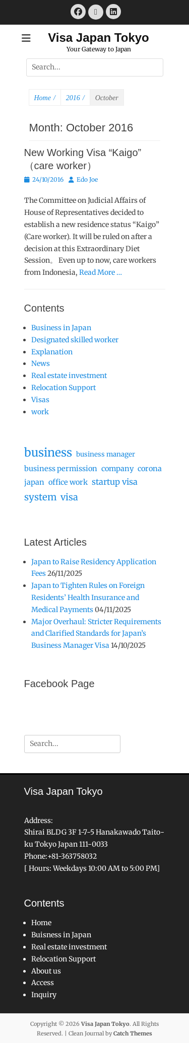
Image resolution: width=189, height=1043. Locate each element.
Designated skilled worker (74, 339)
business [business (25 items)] (48, 452)
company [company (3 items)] (117, 468)
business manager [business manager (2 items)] (105, 454)
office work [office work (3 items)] (68, 482)
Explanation (52, 351)
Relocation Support (63, 387)
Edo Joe (87, 179)
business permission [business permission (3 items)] (60, 468)
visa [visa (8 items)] (69, 497)
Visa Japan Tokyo (98, 37)
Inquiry (43, 994)
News (40, 363)
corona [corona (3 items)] (150, 468)
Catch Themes (132, 1033)
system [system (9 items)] (40, 497)
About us (46, 971)
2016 (75, 98)
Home (44, 98)
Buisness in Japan (61, 934)
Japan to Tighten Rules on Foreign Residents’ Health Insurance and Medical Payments (88, 597)
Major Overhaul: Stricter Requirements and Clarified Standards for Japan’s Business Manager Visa (96, 633)
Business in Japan (61, 327)
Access (42, 982)
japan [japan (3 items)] (34, 482)
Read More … (100, 272)
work (40, 411)
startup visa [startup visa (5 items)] (115, 482)
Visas (40, 399)
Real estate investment (69, 375)
